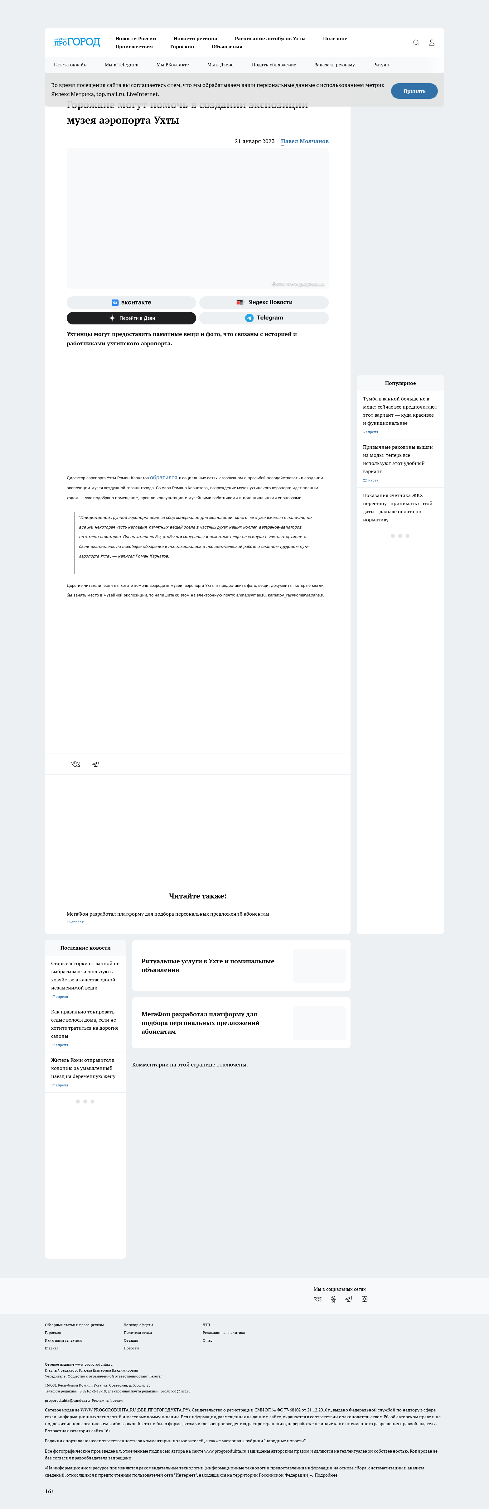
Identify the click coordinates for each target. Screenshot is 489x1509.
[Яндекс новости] (264, 302)
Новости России (135, 38)
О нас (207, 1340)
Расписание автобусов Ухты (270, 38)
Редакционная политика (224, 1332)
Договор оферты (138, 1324)
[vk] (76, 764)
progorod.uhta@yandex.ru (68, 1400)
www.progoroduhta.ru (94, 1364)
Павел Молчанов (305, 141)
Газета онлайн (70, 65)
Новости (131, 1348)
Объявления (227, 46)
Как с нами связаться (63, 1340)
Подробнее (326, 1475)
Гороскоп (182, 46)
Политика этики (138, 1332)
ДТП (206, 1324)
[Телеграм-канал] (264, 318)
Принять (415, 91)
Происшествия (134, 46)
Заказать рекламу (335, 65)
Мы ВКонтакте (173, 65)
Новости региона (195, 38)
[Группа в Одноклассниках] (333, 1299)
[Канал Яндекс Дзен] (131, 318)
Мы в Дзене (220, 65)
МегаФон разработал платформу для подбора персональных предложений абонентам (198, 918)
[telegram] (97, 764)
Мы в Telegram (121, 65)
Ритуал (381, 65)
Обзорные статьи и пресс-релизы (74, 1324)
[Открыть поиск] (416, 42)
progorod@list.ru (176, 1391)
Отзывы (131, 1340)
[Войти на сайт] (431, 42)
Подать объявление (274, 65)
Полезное (335, 38)
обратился (164, 477)
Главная (51, 1348)
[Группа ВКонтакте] (131, 302)
